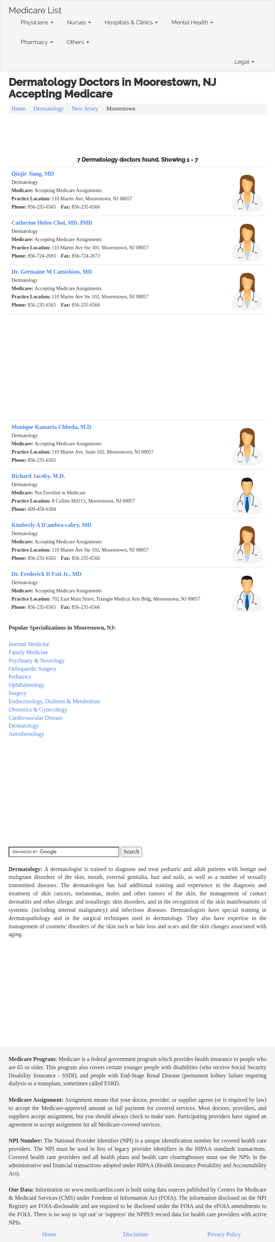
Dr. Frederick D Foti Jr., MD (46, 574)
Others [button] (78, 42)
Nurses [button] (79, 22)
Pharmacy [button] (37, 42)
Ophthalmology (26, 685)
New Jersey (85, 109)
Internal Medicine (29, 644)
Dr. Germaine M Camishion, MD (51, 272)
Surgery (17, 693)
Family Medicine (28, 652)
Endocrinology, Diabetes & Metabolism (54, 701)
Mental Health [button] (192, 22)
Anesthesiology (26, 734)
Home (18, 109)
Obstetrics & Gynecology (38, 709)
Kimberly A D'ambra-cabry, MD (51, 525)
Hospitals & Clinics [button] (131, 22)
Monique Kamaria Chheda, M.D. (52, 427)
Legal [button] (244, 61)
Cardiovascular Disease (36, 718)
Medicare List (35, 9)
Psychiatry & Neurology (36, 660)
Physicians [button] (37, 22)
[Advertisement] (137, 134)
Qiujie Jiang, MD (32, 174)
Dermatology (49, 109)
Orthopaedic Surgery (32, 669)
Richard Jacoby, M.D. (38, 476)
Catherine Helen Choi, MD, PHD (51, 223)
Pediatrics (20, 677)
